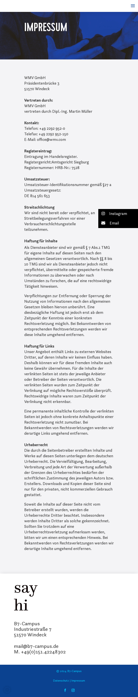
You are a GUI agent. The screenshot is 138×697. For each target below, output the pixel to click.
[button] (118, 214)
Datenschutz (61, 680)
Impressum (77, 680)
